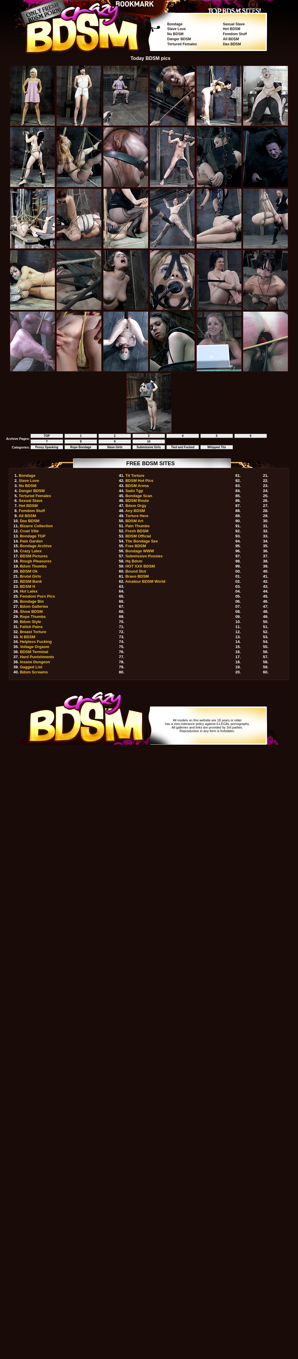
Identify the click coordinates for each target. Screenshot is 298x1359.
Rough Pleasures (36, 561)
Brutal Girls (30, 576)
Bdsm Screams (34, 672)
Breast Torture (33, 632)
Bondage (174, 24)
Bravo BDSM (137, 576)
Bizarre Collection (36, 526)
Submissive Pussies (144, 556)
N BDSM (27, 637)
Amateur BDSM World (145, 581)
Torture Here (136, 516)
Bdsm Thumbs (33, 566)
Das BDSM (232, 44)
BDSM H (27, 586)
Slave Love (176, 29)
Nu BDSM (175, 34)
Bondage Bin (32, 601)
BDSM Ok (29, 571)
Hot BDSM (231, 29)
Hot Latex (29, 591)
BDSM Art (134, 521)
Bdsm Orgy (135, 505)
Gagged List (31, 667)
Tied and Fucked (183, 447)
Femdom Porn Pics (37, 596)
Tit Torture (135, 475)
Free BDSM (135, 546)
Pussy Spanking (46, 447)
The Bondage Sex (141, 541)
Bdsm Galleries (34, 606)
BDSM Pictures (34, 556)
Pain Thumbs (137, 526)
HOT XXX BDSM (140, 566)
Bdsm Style (30, 621)
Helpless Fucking (36, 641)
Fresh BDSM (136, 531)
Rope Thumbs (33, 616)
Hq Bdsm (133, 561)
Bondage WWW (139, 551)
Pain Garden (31, 541)
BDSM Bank (31, 581)
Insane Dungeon (35, 662)
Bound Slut (135, 571)
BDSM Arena (137, 485)
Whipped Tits (216, 447)
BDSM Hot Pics (139, 480)
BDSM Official (138, 536)
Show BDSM (31, 611)
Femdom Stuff (235, 34)
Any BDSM (135, 510)
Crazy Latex (31, 551)
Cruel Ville (29, 531)
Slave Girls (114, 447)
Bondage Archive (36, 546)
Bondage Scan (138, 496)
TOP (47, 435)
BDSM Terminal (34, 652)
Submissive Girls (148, 447)
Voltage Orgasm (34, 646)
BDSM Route (137, 500)
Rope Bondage (80, 447)
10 (148, 441)
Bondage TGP (33, 536)
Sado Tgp (134, 490)
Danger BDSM (179, 39)
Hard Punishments (37, 657)
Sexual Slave (234, 24)
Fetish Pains (31, 626)
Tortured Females (182, 44)
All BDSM (231, 39)
